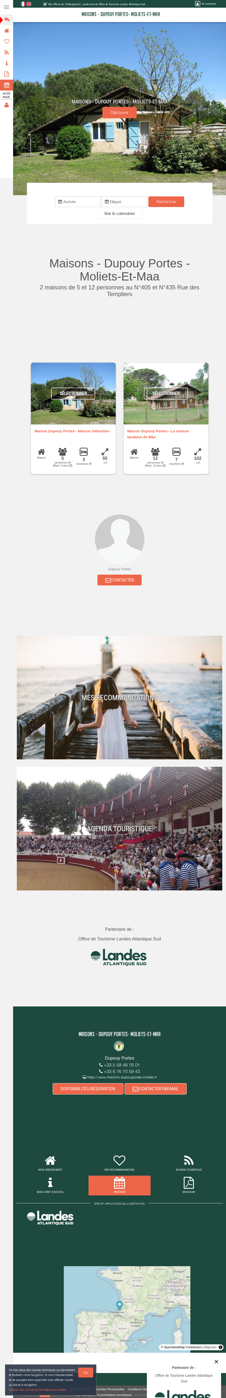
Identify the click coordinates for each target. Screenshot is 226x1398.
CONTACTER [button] (119, 579)
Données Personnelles (110, 1389)
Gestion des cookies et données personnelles (37, 1390)
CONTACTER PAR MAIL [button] (156, 1088)
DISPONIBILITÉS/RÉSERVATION (88, 1088)
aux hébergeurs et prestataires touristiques (104, 1395)
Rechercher (166, 201)
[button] (119, 213)
